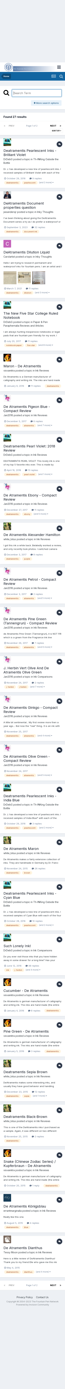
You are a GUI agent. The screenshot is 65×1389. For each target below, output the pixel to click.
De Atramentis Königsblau (24, 1206)
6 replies (37, 421)
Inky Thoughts (45, 211)
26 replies (38, 868)
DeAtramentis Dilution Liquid (26, 252)
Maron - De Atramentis (22, 366)
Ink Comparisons (43, 676)
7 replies (38, 643)
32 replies (38, 227)
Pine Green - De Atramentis (26, 1031)
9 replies (35, 178)
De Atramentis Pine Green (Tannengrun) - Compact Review (30, 621)
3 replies (35, 823)
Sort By (56, 131)
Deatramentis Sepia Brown (25, 1072)
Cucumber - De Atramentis (25, 991)
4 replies (33, 1223)
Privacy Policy (25, 1297)
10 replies (36, 921)
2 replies (37, 594)
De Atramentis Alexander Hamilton (31, 535)
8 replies (37, 554)
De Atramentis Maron (21, 849)
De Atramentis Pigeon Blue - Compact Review (26, 409)
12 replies (38, 1091)
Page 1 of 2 (32, 125)
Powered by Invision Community (32, 1304)
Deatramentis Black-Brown (25, 1117)
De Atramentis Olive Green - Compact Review (26, 758)
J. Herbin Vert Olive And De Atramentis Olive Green (26, 670)
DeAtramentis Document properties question (23, 205)
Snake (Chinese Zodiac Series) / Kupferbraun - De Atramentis (29, 1163)
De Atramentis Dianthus (22, 1248)
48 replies (32, 965)
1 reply (34, 1185)
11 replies (32, 288)
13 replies (31, 470)
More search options (46, 103)
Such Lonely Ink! (17, 946)
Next (53, 125)
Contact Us (42, 1297)
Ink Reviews (42, 370)
